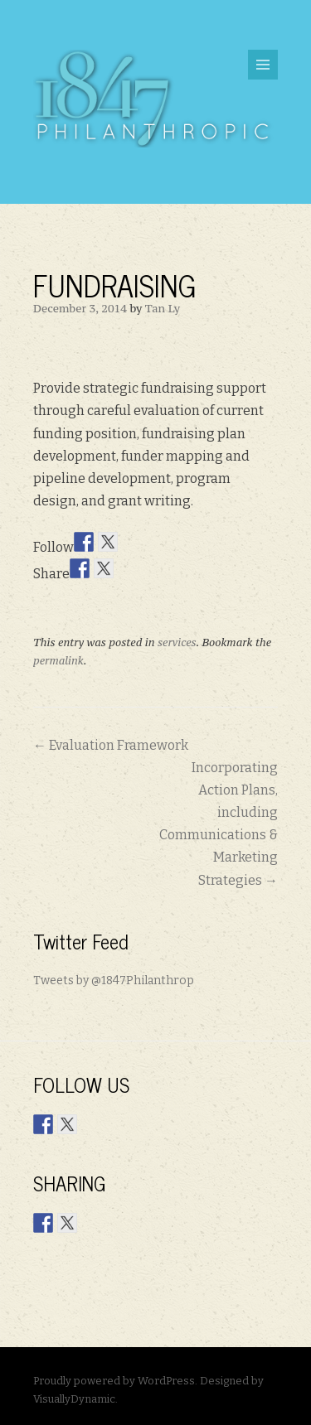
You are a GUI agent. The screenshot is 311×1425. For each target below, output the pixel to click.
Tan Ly (162, 309)
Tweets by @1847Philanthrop (113, 980)
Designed (224, 1380)
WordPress (166, 1380)
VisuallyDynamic (74, 1399)
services (177, 642)
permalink (58, 661)
